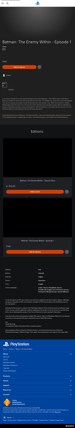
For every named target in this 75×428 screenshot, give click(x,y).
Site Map (35, 420)
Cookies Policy (43, 420)
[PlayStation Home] (37, 3)
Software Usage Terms (57, 420)
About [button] (37, 354)
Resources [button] (37, 390)
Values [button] (37, 381)
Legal (4, 420)
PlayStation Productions (10, 365)
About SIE (6, 357)
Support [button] (37, 385)
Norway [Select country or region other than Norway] (8, 417)
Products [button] (37, 376)
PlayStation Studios (9, 362)
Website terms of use (24, 420)
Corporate (6, 368)
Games (11, 349)
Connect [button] (37, 394)
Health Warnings (10, 324)
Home (5, 349)
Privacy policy (12, 420)
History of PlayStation (9, 371)
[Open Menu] (2, 3)
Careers (5, 360)
